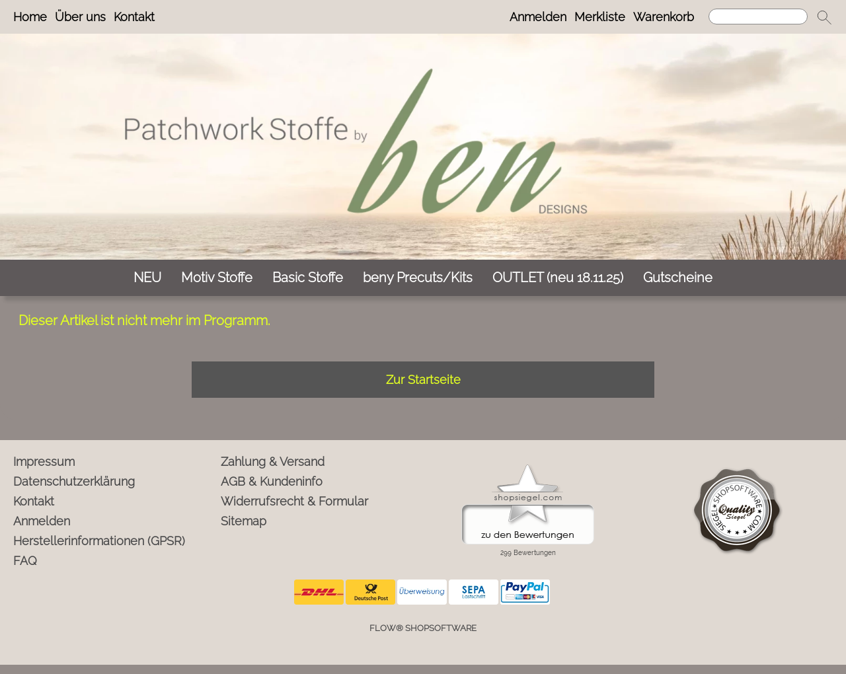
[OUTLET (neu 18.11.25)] (557, 278)
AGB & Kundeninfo (272, 481)
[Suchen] (758, 16)
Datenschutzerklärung (74, 481)
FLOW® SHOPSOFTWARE (423, 628)
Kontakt (134, 17)
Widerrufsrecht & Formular (294, 501)
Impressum (44, 461)
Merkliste (599, 17)
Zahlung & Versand (273, 461)
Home (30, 17)
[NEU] (147, 278)
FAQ (25, 561)
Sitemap (243, 521)
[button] (824, 17)
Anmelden (538, 17)
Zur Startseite (423, 380)
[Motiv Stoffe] (216, 278)
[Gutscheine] (677, 278)
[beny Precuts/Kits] (417, 278)
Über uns (80, 17)
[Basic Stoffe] (307, 278)
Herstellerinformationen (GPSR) (99, 541)
